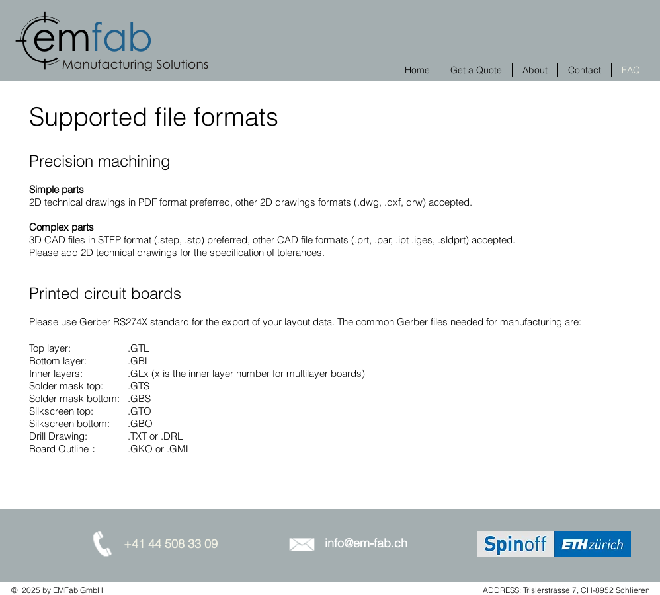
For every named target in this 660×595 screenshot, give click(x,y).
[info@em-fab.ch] (365, 543)
